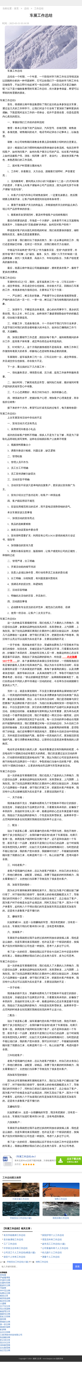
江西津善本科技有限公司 (11, 1335)
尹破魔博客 (5, 1278)
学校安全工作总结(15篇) (18, 1262)
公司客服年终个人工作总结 (55, 1248)
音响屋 (3, 1275)
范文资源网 (5, 1309)
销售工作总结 (42, 1262)
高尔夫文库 (5, 1343)
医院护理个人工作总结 (53, 1235)
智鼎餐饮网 (5, 1337)
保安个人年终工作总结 (14, 1257)
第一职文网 (5, 1324)
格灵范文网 (5, 1301)
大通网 (3, 1304)
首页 (16, 8)
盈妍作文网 (5, 1285)
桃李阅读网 (5, 1298)
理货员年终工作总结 (52, 1239)
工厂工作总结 (10, 1244)
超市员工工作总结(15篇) (53, 1244)
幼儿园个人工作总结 (52, 1252)
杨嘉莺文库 (5, 1311)
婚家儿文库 (37, 1359)
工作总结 (38, 8)
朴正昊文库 (5, 1340)
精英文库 (4, 1296)
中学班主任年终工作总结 (16, 1248)
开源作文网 (5, 1280)
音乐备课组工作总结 (13, 1239)
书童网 (3, 1288)
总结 (26, 8)
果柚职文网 (5, 1322)
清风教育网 (5, 1345)
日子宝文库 (5, 1306)
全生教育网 (5, 1348)
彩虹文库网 (5, 1317)
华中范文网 (5, 1291)
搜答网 (3, 1319)
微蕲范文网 (5, 1314)
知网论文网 (5, 1293)
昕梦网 (3, 1330)
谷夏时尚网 (5, 1283)
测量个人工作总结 (51, 1257)
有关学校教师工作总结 (14, 1235)
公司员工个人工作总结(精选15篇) (19, 1252)
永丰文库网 (5, 1332)
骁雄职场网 (5, 1327)
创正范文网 (5, 1350)
